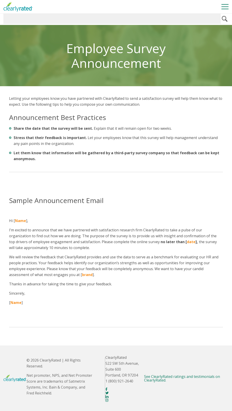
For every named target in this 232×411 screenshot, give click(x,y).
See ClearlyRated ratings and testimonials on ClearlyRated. (182, 378)
